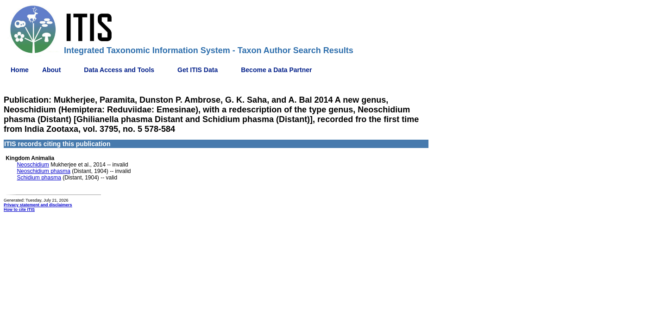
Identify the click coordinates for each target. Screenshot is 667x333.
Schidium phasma (39, 177)
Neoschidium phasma (43, 171)
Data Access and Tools (119, 70)
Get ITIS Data (197, 70)
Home (20, 70)
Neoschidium (33, 164)
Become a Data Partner (276, 70)
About (51, 70)
